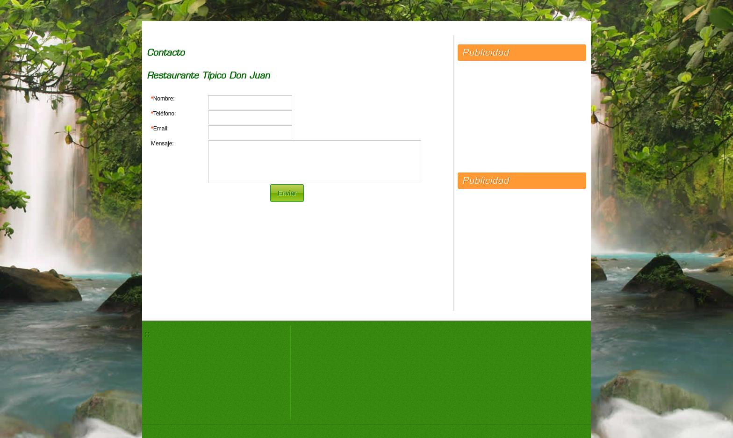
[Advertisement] (522, 112)
